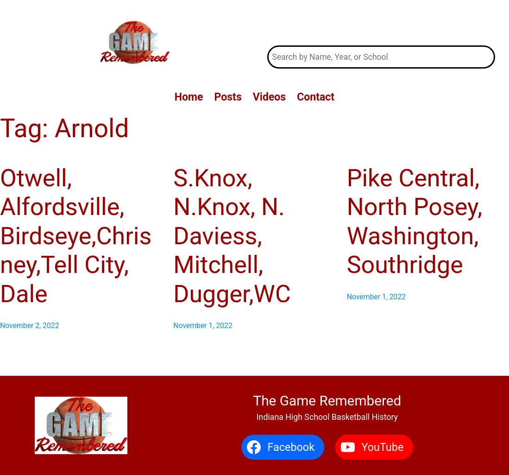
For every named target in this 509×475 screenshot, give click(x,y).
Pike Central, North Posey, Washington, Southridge (415, 221)
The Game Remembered (381, 23)
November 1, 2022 (203, 325)
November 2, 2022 (29, 325)
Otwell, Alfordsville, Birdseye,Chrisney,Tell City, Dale (75, 236)
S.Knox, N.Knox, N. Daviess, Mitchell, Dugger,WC (231, 236)
